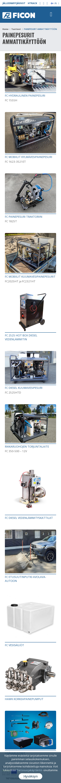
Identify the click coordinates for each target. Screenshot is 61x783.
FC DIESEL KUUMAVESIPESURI (23, 388)
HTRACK (32, 3)
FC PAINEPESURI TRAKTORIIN (23, 217)
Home (5, 29)
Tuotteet (16, 29)
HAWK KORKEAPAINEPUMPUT (24, 699)
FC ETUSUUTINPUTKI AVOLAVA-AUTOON (25, 579)
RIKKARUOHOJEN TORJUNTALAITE (27, 446)
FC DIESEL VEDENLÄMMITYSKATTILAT (29, 518)
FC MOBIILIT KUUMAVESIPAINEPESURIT (30, 276)
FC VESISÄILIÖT (14, 645)
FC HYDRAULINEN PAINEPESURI (25, 95)
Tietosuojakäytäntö (29, 770)
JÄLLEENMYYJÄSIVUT (13, 3)
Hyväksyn (30, 776)
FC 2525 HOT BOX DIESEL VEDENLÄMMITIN (21, 337)
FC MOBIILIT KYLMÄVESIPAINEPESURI (28, 157)
